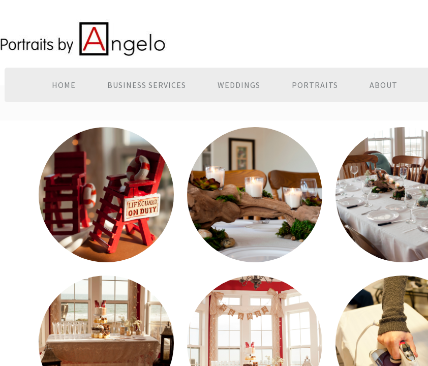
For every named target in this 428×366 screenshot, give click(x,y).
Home (64, 85)
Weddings (239, 85)
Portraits (315, 85)
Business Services (146, 85)
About (384, 85)
